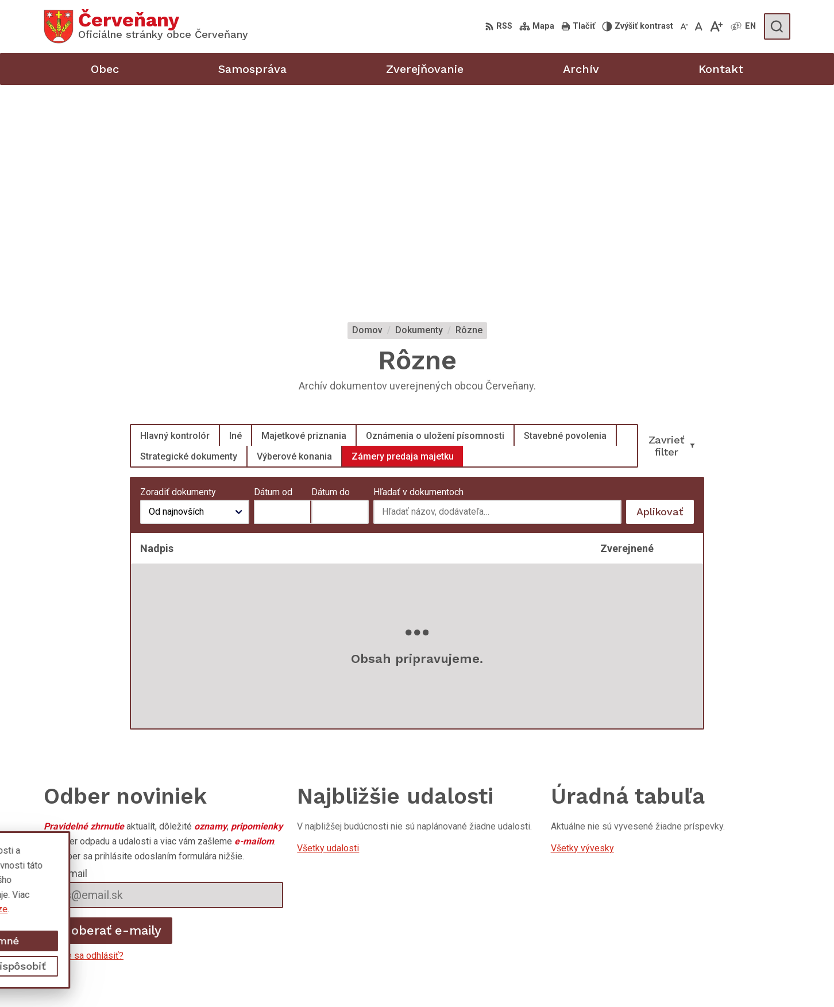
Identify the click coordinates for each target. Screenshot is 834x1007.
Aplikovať (665, 305)
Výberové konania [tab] (294, 246)
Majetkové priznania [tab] (303, 225)
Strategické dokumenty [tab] (188, 246)
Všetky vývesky (582, 638)
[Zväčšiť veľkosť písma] (716, 26)
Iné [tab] (235, 225)
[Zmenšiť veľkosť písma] (684, 26)
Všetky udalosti (328, 638)
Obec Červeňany (144, 891)
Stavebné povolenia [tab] (565, 225)
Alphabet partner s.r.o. (195, 880)
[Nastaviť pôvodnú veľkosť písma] (699, 26)
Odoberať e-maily (108, 720)
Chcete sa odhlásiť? (83, 745)
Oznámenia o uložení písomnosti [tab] (435, 225)
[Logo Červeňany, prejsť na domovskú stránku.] (146, 26)
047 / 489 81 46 (724, 934)
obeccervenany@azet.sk (741, 947)
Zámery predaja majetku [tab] (403, 246)
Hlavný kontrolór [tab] (175, 225)
